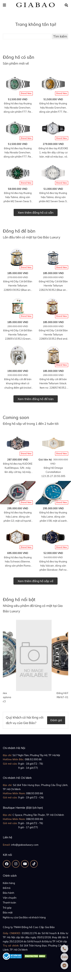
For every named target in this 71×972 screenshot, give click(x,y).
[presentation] (6, 663)
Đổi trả (6, 887)
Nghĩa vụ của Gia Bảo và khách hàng (24, 917)
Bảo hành (8, 892)
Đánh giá (56, 720)
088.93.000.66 (34, 793)
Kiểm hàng (9, 883)
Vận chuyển (9, 897)
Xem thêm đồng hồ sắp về (35, 581)
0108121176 (29, 933)
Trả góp (7, 907)
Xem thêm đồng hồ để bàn (36, 399)
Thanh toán (9, 902)
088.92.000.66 (33, 759)
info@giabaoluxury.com (24, 844)
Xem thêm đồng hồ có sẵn (35, 212)
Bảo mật (7, 912)
